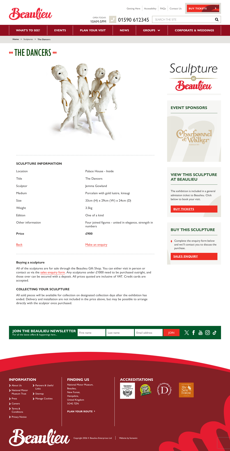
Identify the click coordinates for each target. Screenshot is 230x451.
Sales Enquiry (185, 256)
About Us (17, 385)
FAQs (163, 8)
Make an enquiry (96, 244)
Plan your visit (93, 30)
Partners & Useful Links (44, 387)
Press (14, 398)
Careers (16, 403)
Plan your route (80, 411)
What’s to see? (28, 30)
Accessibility (150, 8)
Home (16, 39)
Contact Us (175, 8)
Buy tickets (183, 209)
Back (19, 244)
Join (171, 332)
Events (60, 30)
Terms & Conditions (17, 410)
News (124, 30)
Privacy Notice (19, 416)
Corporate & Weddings (194, 30)
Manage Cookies (43, 398)
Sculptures (28, 39)
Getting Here (133, 8)
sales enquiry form (52, 272)
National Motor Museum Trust (20, 391)
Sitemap (39, 393)
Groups (152, 30)
